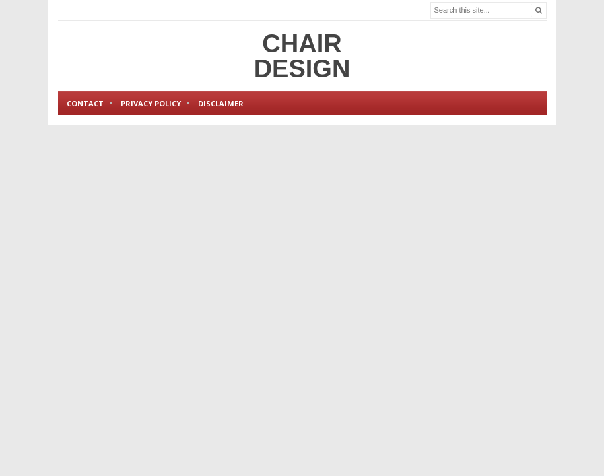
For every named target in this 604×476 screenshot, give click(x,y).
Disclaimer (221, 103)
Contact (85, 103)
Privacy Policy (151, 103)
